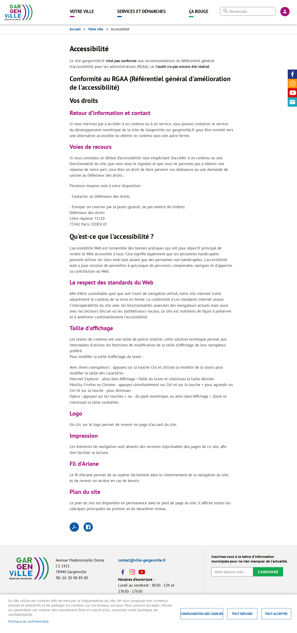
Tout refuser (242, 614)
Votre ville (82, 11)
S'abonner (268, 571)
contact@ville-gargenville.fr (142, 560)
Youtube (292, 92)
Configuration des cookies (202, 614)
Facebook (292, 74)
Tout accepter (276, 614)
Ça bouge (198, 11)
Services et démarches (141, 11)
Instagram (292, 83)
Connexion (285, 11)
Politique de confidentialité (28, 621)
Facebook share (88, 527)
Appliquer (225, 11)
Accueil (75, 29)
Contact (292, 102)
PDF (74, 527)
